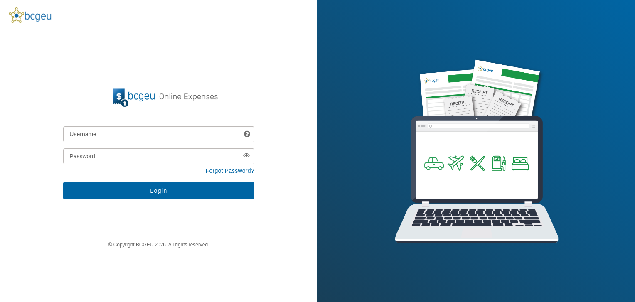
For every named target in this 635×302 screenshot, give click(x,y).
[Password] (159, 156)
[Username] (159, 134)
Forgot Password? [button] (230, 170)
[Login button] (158, 190)
